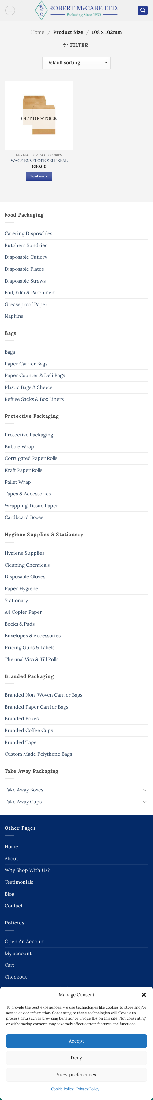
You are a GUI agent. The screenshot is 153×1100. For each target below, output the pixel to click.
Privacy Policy (87, 1089)
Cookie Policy (62, 1089)
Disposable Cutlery (26, 257)
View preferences (76, 1074)
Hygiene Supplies (24, 553)
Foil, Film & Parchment (30, 292)
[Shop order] (76, 63)
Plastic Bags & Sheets (28, 387)
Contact (14, 905)
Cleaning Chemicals (27, 565)
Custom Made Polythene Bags (38, 754)
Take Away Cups (23, 801)
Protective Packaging (29, 434)
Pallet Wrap (18, 482)
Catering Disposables (28, 233)
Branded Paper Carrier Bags (36, 707)
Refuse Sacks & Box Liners (34, 399)
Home (37, 32)
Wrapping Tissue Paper (31, 505)
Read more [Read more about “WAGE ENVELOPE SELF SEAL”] (39, 176)
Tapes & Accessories (28, 494)
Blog (9, 894)
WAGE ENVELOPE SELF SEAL (39, 160)
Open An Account (25, 941)
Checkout (16, 977)
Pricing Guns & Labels (29, 647)
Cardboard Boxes (24, 517)
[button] (144, 995)
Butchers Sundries (26, 245)
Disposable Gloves (25, 576)
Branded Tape (21, 742)
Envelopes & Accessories (33, 635)
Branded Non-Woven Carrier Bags (43, 695)
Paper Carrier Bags (26, 364)
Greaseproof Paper (26, 304)
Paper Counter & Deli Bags (35, 375)
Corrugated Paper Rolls (31, 458)
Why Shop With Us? (27, 870)
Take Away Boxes (24, 790)
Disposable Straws (25, 281)
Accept (76, 1041)
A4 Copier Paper (23, 612)
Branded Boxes (22, 718)
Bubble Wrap (19, 446)
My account (18, 953)
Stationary (16, 600)
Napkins (14, 316)
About (11, 858)
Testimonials (19, 882)
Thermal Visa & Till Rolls (31, 659)
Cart (9, 965)
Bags (10, 352)
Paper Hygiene (21, 588)
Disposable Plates (24, 269)
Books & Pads (20, 624)
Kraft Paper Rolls (23, 470)
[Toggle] (144, 790)
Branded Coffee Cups (29, 730)
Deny (76, 1058)
